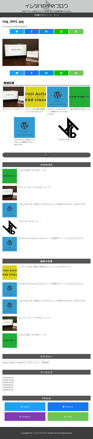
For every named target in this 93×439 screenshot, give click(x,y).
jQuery (5, 362)
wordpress (21, 362)
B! (46, 31)
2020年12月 (7, 380)
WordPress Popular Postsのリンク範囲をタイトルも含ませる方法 (57, 111)
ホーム (56, 15)
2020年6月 (6, 385)
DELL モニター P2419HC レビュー (13, 110)
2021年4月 (6, 377)
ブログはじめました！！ (66, 139)
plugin (12, 362)
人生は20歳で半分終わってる (79, 109)
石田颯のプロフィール (42, 15)
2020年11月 (7, 382)
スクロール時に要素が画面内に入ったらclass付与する (35, 110)
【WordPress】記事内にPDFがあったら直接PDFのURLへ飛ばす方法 (24, 142)
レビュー (37, 362)
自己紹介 (45, 362)
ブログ (29, 362)
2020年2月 (6, 389)
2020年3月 (6, 387)
